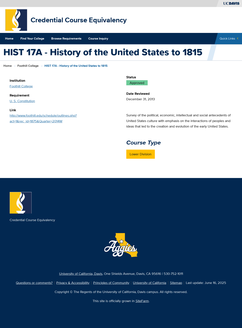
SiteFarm (142, 300)
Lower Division (140, 154)
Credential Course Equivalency (79, 20)
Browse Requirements (66, 38)
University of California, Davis (80, 273)
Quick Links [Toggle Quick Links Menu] (227, 38)
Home (9, 38)
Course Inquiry (98, 38)
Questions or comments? (34, 282)
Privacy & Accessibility (72, 282)
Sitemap (176, 282)
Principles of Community (111, 282)
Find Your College (32, 38)
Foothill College (28, 66)
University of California (149, 282)
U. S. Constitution (22, 100)
